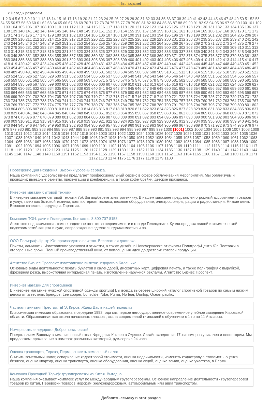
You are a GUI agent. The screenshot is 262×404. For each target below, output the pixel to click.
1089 (243, 142)
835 (240, 109)
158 (153, 31)
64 (55, 23)
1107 (159, 146)
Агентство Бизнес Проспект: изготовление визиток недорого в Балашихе (73, 263)
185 (94, 35)
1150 (56, 154)
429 (87, 64)
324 (87, 52)
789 (160, 105)
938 (226, 121)
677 (109, 92)
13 (48, 19)
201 (211, 35)
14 (54, 19)
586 (211, 80)
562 (36, 80)
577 (146, 80)
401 (138, 60)
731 (248, 97)
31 (143, 19)
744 (87, 101)
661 (248, 88)
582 (182, 80)
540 (131, 76)
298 (153, 47)
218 (80, 39)
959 (123, 125)
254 (87, 43)
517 (219, 72)
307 (219, 47)
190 (131, 35)
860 (167, 113)
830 (204, 109)
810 (58, 109)
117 (109, 27)
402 (146, 60)
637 (72, 88)
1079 (150, 142)
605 (94, 84)
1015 (56, 133)
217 (72, 39)
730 (240, 97)
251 (65, 43)
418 (7, 64)
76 (117, 23)
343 (226, 52)
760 (204, 101)
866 (211, 113)
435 (131, 64)
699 (14, 97)
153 (116, 31)
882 (72, 117)
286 (65, 47)
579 (160, 80)
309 (233, 47)
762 (219, 101)
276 (248, 43)
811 (65, 109)
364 (123, 56)
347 (255, 52)
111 (65, 27)
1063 (253, 138)
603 (80, 84)
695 (240, 92)
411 (211, 60)
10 (33, 19)
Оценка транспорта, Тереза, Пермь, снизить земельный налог (64, 352)
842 (36, 113)
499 (87, 72)
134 (233, 27)
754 (160, 101)
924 (123, 121)
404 (160, 60)
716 (138, 97)
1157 (121, 154)
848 (80, 113)
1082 (178, 142)
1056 (187, 138)
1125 (74, 150)
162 (182, 31)
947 (36, 125)
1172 (93, 158)
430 (94, 64)
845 (58, 113)
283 (43, 47)
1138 (197, 150)
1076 (121, 142)
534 (87, 76)
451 (248, 64)
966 (175, 125)
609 (123, 84)
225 (131, 39)
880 (58, 117)
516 (211, 72)
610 (131, 84)
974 (233, 125)
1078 (140, 142)
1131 (131, 150)
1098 (74, 146)
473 (153, 68)
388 (43, 60)
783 (116, 105)
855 (131, 113)
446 (211, 64)
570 (94, 80)
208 (7, 39)
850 (94, 113)
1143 (243, 150)
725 (204, 97)
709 (87, 97)
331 (138, 52)
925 (131, 121)
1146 (18, 154)
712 (109, 97)
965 (167, 125)
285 (58, 47)
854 (123, 113)
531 (65, 76)
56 (13, 23)
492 (36, 72)
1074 (103, 142)
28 (127, 19)
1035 (243, 133)
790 (167, 105)
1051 (140, 138)
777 (72, 105)
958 (116, 125)
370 (167, 56)
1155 (103, 154)
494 (50, 72)
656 (211, 88)
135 (240, 27)
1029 (187, 133)
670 (58, 92)
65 (60, 23)
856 (138, 113)
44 (210, 19)
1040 (37, 138)
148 (80, 31)
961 (138, 125)
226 (138, 39)
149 (87, 31)
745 (94, 101)
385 (21, 60)
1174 (112, 158)
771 (29, 105)
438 (153, 64)
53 (257, 19)
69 (81, 23)
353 (43, 56)
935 (204, 121)
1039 (28, 138)
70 (86, 23)
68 (76, 23)
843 (43, 113)
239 (233, 39)
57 (18, 23)
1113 (216, 146)
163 (189, 31)
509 (160, 72)
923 (116, 121)
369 (160, 56)
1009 (255, 129)
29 (132, 19)
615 (167, 84)
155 (131, 31)
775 (58, 105)
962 (146, 125)
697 (255, 92)
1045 (84, 138)
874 (14, 117)
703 (43, 97)
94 (211, 23)
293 (116, 47)
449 (233, 64)
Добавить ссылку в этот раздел (131, 398)
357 (72, 56)
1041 (46, 138)
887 (109, 117)
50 (242, 19)
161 (175, 31)
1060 (225, 138)
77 (122, 23)
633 (43, 88)
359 (87, 56)
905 (240, 117)
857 (146, 113)
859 (160, 113)
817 (109, 109)
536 (102, 76)
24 (106, 19)
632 (36, 88)
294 (123, 47)
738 (43, 101)
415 (240, 60)
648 (153, 88)
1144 (253, 150)
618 (189, 84)
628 (7, 88)
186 (102, 35)
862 (182, 113)
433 (116, 64)
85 (164, 23)
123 (153, 27)
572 (109, 80)
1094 (37, 146)
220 (94, 39)
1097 (65, 146)
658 (226, 88)
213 (43, 39)
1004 (208, 129)
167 (219, 31)
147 (72, 31)
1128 (103, 150)
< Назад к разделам (25, 13)
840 (21, 113)
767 (255, 101)
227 (146, 39)
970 (204, 125)
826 (175, 109)
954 (87, 125)
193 (153, 35)
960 (131, 125)
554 (233, 76)
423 (43, 64)
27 (121, 19)
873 (7, 117)
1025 (150, 133)
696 (248, 92)
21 (90, 19)
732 (255, 97)
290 (94, 47)
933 (189, 121)
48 (231, 19)
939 (233, 121)
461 (65, 68)
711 (102, 97)
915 (58, 121)
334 (160, 52)
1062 (243, 138)
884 (87, 117)
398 (116, 60)
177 (36, 35)
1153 (84, 154)
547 (182, 76)
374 (197, 56)
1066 (28, 142)
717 (146, 97)
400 (131, 60)
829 (197, 109)
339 (197, 52)
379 (233, 56)
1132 (140, 150)
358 (80, 56)
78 (128, 23)
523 (7, 76)
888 (116, 117)
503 (116, 72)
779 (87, 105)
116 (102, 27)
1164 (187, 154)
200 (204, 35)
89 (185, 23)
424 (50, 64)
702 (36, 97)
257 (109, 43)
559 (14, 80)
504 (123, 72)
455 (21, 68)
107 (36, 27)
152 (109, 31)
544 (160, 76)
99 (237, 23)
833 (226, 109)
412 (219, 60)
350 (21, 56)
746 (102, 101)
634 (50, 88)
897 (182, 117)
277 (255, 43)
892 (146, 117)
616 (175, 84)
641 (102, 88)
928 (153, 121)
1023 (131, 133)
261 (138, 43)
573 (116, 80)
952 (72, 125)
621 (211, 84)
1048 (112, 138)
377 (219, 56)
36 (168, 19)
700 (21, 97)
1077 (131, 142)
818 (116, 109)
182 (72, 35)
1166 (206, 154)
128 (189, 27)
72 (96, 23)
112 (72, 27)
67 (70, 23)
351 (29, 56)
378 (226, 56)
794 (197, 105)
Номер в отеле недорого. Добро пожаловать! (49, 330)
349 (14, 56)
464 (87, 68)
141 (29, 31)
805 (21, 109)
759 (197, 101)
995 (130, 129)
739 (50, 101)
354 (50, 56)
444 (197, 64)
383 (7, 60)
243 (7, 43)
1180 (168, 158)
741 (65, 101)
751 (138, 101)
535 (94, 76)
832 (219, 109)
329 (123, 52)
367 (146, 56)
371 (175, 56)
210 (21, 39)
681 (138, 92)
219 (87, 39)
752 (146, 101)
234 (197, 39)
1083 (187, 142)
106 (29, 27)
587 (219, 80)
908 (7, 121)
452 (255, 64)
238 (226, 39)
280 (21, 47)
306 (211, 47)
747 (109, 101)
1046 (93, 138)
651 (175, 88)
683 (153, 92)
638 (80, 88)
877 (36, 117)
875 (21, 117)
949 (50, 125)
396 (102, 60)
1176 (131, 158)
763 (226, 101)
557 (255, 76)
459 (50, 68)
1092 (18, 146)
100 (244, 23)
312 (255, 47)
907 (255, 117)
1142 (234, 150)
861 (175, 113)
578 (153, 80)
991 (101, 129)
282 (36, 47)
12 (43, 19)
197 (182, 35)
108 (43, 27)
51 (247, 19)
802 (255, 105)
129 (197, 27)
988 (79, 129)
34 (158, 19)
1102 (112, 146)
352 (36, 56)
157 (146, 31)
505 (131, 72)
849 (87, 113)
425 (58, 64)
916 (65, 121)
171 (248, 31)
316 (29, 52)
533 (80, 76)
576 (138, 80)
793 (189, 105)
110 (58, 27)
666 (29, 92)
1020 (103, 133)
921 (102, 121)
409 (197, 60)
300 (167, 47)
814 (87, 109)
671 (65, 92)
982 (35, 129)
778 (80, 105)
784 (123, 105)
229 (160, 39)
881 (65, 117)
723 (189, 97)
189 (123, 35)
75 (112, 23)
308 (226, 47)
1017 (74, 133)
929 (160, 121)
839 (14, 113)
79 (133, 23)
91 (196, 23)
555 (240, 76)
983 (43, 129)
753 (153, 101)
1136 (178, 150)
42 (200, 19)
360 (94, 56)
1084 (197, 142)
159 (160, 31)
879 (50, 117)
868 (226, 113)
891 (138, 117)
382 (255, 56)
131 (211, 27)
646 (138, 88)
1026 (159, 133)
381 (248, 56)
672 (72, 92)
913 (43, 121)
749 (123, 101)
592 (255, 80)
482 (219, 68)
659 (233, 88)
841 (29, 113)
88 (180, 23)
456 (29, 68)
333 (153, 52)
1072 (84, 142)
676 (102, 92)
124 (160, 27)
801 (248, 105)
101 (251, 23)
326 (102, 52)
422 (36, 64)
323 (80, 52)
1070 (65, 142)
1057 (197, 138)
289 (87, 47)
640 (94, 88)
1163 (178, 154)
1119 (18, 150)
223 (116, 39)
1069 (56, 142)
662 (255, 88)
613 (153, 84)
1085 (206, 142)
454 (14, 68)
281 (29, 47)
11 (38, 19)
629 (14, 88)
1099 (84, 146)
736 (29, 101)
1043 (65, 138)
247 (36, 43)
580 (167, 80)
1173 (103, 158)
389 (50, 60)
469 (123, 68)
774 (50, 105)
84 (159, 23)
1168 (225, 154)
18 (75, 19)
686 (175, 92)
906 (248, 117)
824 (160, 109)
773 (43, 105)
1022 (121, 133)
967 (182, 125)
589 (233, 80)
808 (43, 109)
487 (255, 68)
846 (65, 113)
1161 (159, 154)
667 (36, 92)
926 (138, 121)
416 (248, 60)
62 (44, 23)
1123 (56, 150)
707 (72, 97)
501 (102, 72)
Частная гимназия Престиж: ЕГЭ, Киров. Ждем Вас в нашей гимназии (71, 307)
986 (64, 129)
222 (109, 39)
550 (204, 76)
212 (36, 39)
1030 (197, 133)
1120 (28, 150)
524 (14, 76)
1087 (225, 142)
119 (123, 27)
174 (14, 35)
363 (116, 56)
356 (65, 56)
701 (29, 97)
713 (116, 97)
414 (233, 60)
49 (236, 19)
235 (204, 39)
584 (197, 80)
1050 (131, 138)
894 (160, 117)
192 (146, 35)
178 (43, 35)
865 (204, 113)
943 (7, 125)
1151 (65, 154)
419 (14, 64)
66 (65, 23)
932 (182, 121)
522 (255, 72)
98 (232, 23)
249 (50, 43)
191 (138, 35)
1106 (150, 146)
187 (109, 35)
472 (146, 68)
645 (131, 88)
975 (240, 125)
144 (50, 31)
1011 (18, 133)
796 (211, 105)
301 (175, 47)
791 (175, 105)
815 (94, 109)
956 (102, 125)
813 (80, 109)
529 (50, 76)
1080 (159, 142)
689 (197, 92)
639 (87, 88)
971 (211, 125)
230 (167, 39)
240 (240, 39)
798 (226, 105)
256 (102, 43)
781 (102, 105)
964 (160, 125)
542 (146, 76)
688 (189, 92)
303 (189, 47)
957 (109, 125)
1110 (187, 146)
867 (219, 113)
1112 (206, 146)
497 (72, 72)
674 (87, 92)
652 (182, 88)
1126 (84, 150)
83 (154, 23)
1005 (217, 129)
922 (109, 121)
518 (226, 72)
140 (21, 31)
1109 (178, 146)
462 (72, 68)
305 (204, 47)
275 (240, 43)
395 (94, 60)
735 (21, 101)
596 (29, 84)
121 (138, 27)
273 (226, 43)
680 (131, 92)
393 (80, 60)
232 (182, 39)
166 (211, 31)
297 (146, 47)
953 (80, 125)
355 (58, 56)
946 (29, 125)
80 (138, 23)
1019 (93, 133)
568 (80, 80)
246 (29, 43)
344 (233, 52)
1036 (253, 133)
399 (123, 60)
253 (80, 43)
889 (123, 117)
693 (226, 92)
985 (57, 129)
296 (138, 47)
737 (36, 101)
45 (216, 19)
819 (123, 109)
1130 (121, 150)
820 (131, 109)
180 (58, 35)
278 (7, 47)
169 (233, 31)
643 (116, 88)
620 (204, 84)
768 (7, 105)
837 (255, 109)
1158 (131, 154)
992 (108, 129)
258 (116, 43)
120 (131, 27)
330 (131, 52)
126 (175, 27)
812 (72, 109)
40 (189, 19)
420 (21, 64)
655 (204, 88)
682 (146, 92)
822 (146, 109)
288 (80, 47)
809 (50, 109)
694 (233, 92)
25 (111, 19)
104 (14, 27)
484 (233, 68)
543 (153, 76)
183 (80, 35)
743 (80, 101)
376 (211, 56)
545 (167, 76)
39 (184, 19)
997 (145, 129)
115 (94, 27)
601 (65, 84)
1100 (93, 146)
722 (182, 97)
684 (160, 92)
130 (204, 27)
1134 (159, 150)
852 (109, 113)
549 (197, 76)
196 (175, 35)
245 (21, 43)
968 (189, 125)
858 (153, 113)
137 (255, 27)
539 (123, 76)
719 (160, 97)
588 (226, 80)
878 (43, 117)
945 (21, 125)
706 (65, 97)
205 (240, 35)
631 (29, 88)
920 (94, 121)
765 (240, 101)
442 (182, 64)
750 (131, 101)
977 (255, 125)
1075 (112, 142)
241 (248, 39)
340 (204, 52)
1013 (37, 133)
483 (226, 68)
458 (43, 68)
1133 (150, 150)
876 (29, 117)
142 (36, 31)
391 (65, 60)
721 (175, 97)
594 (14, 84)
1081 (168, 142)
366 (138, 56)
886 (102, 117)
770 (21, 105)
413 (226, 60)
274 (233, 43)
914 (50, 121)
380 (240, 56)
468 (116, 68)
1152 (74, 154)
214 (50, 39)
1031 (206, 133)
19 (80, 19)
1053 (159, 138)
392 (72, 60)
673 (80, 92)
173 (7, 35)
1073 (93, 142)
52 (252, 19)
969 (197, 125)
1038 (18, 138)
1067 (37, 142)
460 (58, 68)
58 (23, 23)
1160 (150, 154)
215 (58, 39)
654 (197, 88)
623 (226, 84)
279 (14, 47)
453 (7, 68)
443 (189, 64)
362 (109, 56)
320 (58, 52)
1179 (159, 158)
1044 (74, 138)
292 (109, 47)
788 (153, 105)
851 (102, 113)
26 (116, 19)
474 (160, 68)
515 (204, 72)
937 (219, 121)
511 (175, 72)
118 (116, 27)
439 (160, 64)
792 (182, 105)
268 (189, 43)
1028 (178, 133)
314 (14, 52)
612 (146, 84)
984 (50, 129)
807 (36, 109)
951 (65, 125)
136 (248, 27)
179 (50, 35)
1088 (234, 142)
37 (174, 19)
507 (146, 72)
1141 (225, 150)
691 (211, 92)
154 (123, 31)
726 (211, 97)
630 (21, 88)
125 (167, 27)
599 (50, 84)
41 (195, 19)
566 (65, 80)
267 (182, 43)
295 (131, 47)
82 (149, 23)
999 (159, 129)
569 (87, 80)
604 (87, 84)
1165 (197, 154)
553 (226, 76)
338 (189, 52)
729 (233, 97)
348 (7, 56)
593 (7, 84)
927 (146, 121)
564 (50, 80)
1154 (93, 154)
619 (197, 84)
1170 (243, 154)
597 (36, 84)
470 (131, 68)
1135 (168, 150)
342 (219, 52)
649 (160, 88)
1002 (189, 129)
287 (72, 47)
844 (50, 113)
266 (175, 43)
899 (197, 117)
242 (255, 39)
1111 (197, 146)
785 (131, 105)
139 (14, 31)
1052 (150, 138)
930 (167, 121)
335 (167, 52)
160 (167, 31)
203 (226, 35)
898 (189, 117)
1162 (168, 154)
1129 (112, 150)
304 (197, 47)
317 (36, 52)
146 (65, 31)
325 (94, 52)
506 (138, 72)
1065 (18, 142)
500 (94, 72)
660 (240, 88)
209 (14, 39)
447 (219, 64)
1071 (74, 142)
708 (80, 97)
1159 (140, 154)
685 (167, 92)
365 (131, 56)
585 (204, 80)
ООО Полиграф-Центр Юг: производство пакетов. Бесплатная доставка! (73, 241)
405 (167, 60)
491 (29, 72)
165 (204, 31)
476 (175, 68)
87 (175, 23)
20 (85, 19)
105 (21, 27)
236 (211, 39)
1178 (150, 158)
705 (58, 97)
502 (109, 72)
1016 (65, 133)
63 (49, 23)
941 (248, 121)
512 (182, 72)
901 (211, 117)
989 (86, 129)
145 (58, 31)
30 (137, 19)
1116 (243, 146)
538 (116, 76)
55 (8, 23)
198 (189, 35)
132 (219, 27)
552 (219, 76)
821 (138, 109)
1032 (216, 133)
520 (240, 72)
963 (153, 125)
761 (211, 101)
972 (219, 125)
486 (248, 68)
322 (72, 52)
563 (43, 80)
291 (102, 47)
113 (80, 27)
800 (240, 105)
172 (255, 31)
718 (153, 97)
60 (34, 23)
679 (123, 92)
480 (204, 68)
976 (248, 125)
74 (107, 23)
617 (182, 84)
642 (109, 88)
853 (116, 113)
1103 (121, 146)
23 (101, 19)
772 (36, 105)
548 (189, 76)
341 (211, 52)
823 (153, 109)
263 (153, 43)
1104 (131, 146)
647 (146, 88)
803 (7, 109)
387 (36, 60)
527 (36, 76)
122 (146, 27)
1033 (225, 133)
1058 (206, 138)
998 (152, 129)
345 (240, 52)
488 (7, 72)
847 (72, 113)
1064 (9, 142)
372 (182, 56)
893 (153, 117)
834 (233, 109)
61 (39, 23)
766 (248, 101)
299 (160, 47)
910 (21, 121)
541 (138, 76)
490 (21, 72)
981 (28, 129)
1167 (216, 154)
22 (95, 19)
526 (29, 76)
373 (189, 56)
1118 (9, 150)
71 (91, 23)
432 (109, 64)
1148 (37, 154)
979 (13, 129)
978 (6, 129)
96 (222, 23)
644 (123, 88)
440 (167, 64)
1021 (112, 133)
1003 (198, 129)
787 (146, 105)
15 (59, 19)
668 (43, 92)
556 (248, 76)
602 (72, 84)
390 (58, 60)
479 (197, 68)
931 (175, 121)
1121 (37, 150)
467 (109, 68)
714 (123, 97)
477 (182, 68)
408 (189, 60)
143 (43, 31)
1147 (28, 154)
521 (248, 72)
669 (50, 92)
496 (65, 72)
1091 (9, 146)
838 (7, 113)
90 (190, 23)
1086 (216, 142)
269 (197, 43)
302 (182, 47)
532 (72, 76)
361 (102, 56)
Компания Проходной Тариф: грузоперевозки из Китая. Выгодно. (66, 374)
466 (102, 68)
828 (189, 109)
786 (138, 105)
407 (182, 60)
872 (255, 113)
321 (65, 52)
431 (102, 64)
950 (58, 125)
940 (240, 121)
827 (182, 109)
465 (94, 68)
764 (233, 101)
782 (109, 105)
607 (109, 84)
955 (94, 125)
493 (43, 72)
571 (102, 80)
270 (204, 43)
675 (94, 92)
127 (182, 27)
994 (123, 129)
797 (219, 105)
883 (80, 117)
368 (153, 56)
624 (233, 84)
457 (36, 68)
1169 (234, 154)
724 (197, 97)
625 (240, 84)
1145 (9, 154)
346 (248, 52)
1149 (46, 154)
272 (219, 43)
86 (170, 23)
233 (189, 39)
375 (204, 56)
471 (138, 68)
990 (94, 129)
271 (211, 43)
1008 (245, 129)
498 (80, 72)
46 (221, 19)
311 (248, 47)
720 (167, 97)
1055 (178, 138)
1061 (234, 138)
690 (204, 92)
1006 (226, 129)
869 (233, 113)
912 (36, 121)
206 (248, 35)
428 (80, 64)
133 (226, 27)
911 (29, 121)
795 (204, 105)
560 (21, 80)
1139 (206, 150)
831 (211, 109)
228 (153, 39)
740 (58, 101)
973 (226, 125)
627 (255, 84)
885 (94, 117)
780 (94, 105)
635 (58, 88)
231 (175, 39)
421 (29, 64)
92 (201, 23)
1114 (225, 146)
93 (206, 23)
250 (58, 43)
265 (167, 43)
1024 (140, 133)
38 (179, 19)
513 (189, 72)
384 (14, 60)
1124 (65, 150)
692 (219, 92)
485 (240, 68)
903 (226, 117)
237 (219, 39)
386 (29, 60)
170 (240, 31)
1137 (187, 150)
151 (102, 31)
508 (153, 72)
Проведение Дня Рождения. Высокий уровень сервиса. (58, 170)
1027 (168, 133)
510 (167, 72)
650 (167, 88)
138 (7, 31)
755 (167, 101)
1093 (28, 146)
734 (14, 101)
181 (65, 35)
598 (43, 84)
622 (219, 84)
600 (58, 84)
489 (14, 72)
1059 (216, 138)
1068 (46, 142)
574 (123, 80)
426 (65, 64)
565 (58, 80)
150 (94, 31)
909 (14, 121)
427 (72, 64)
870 (240, 113)
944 (14, 125)
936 (211, 121)
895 (167, 117)
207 (255, 35)
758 (189, 101)
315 (21, 52)
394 (87, 60)
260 (131, 43)
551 (211, 76)
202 (219, 35)
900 (204, 117)
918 (80, 121)
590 (240, 80)
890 (131, 117)
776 (65, 105)
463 (80, 68)
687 (182, 92)
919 (87, 121)
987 (72, 129)
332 (146, 52)
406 (175, 60)
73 (102, 23)
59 (29, 23)
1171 (253, 154)
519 (233, 72)
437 (146, 64)
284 (50, 47)
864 (197, 113)
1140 (216, 150)
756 (175, 101)
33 (153, 19)
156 (138, 31)
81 (144, 23)
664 (14, 92)
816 (102, 109)
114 (87, 27)
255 (94, 43)
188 (116, 35)
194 (160, 35)
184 (87, 35)
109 (50, 27)
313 (7, 52)
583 (189, 80)
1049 (121, 138)
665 (21, 92)
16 (64, 19)
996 (137, 129)
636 (65, 88)
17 (69, 19)
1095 (46, 146)
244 (14, 43)
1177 (140, 158)
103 (7, 27)
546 (175, 76)
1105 (140, 146)
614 (160, 84)
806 (29, 109)
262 (146, 43)
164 (197, 31)
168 (226, 31)
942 (255, 121)
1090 (253, 142)
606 (102, 84)
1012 (28, 133)
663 (7, 92)
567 (72, 80)
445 (204, 64)
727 (219, 97)
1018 (84, 133)
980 (20, 129)
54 (2, 23)
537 (109, 76)
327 (109, 52)
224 (123, 39)
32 (148, 19)
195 (167, 35)
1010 (9, 133)
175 (21, 35)
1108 (168, 146)
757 (182, 101)
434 (123, 64)
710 (94, 97)
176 (29, 35)
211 (29, 39)
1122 (46, 150)
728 (226, 97)
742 (72, 101)
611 (138, 84)
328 (116, 52)
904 (233, 117)
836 (248, 109)
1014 (46, 133)
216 (65, 39)
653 (189, 88)
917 (72, 121)
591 (248, 80)
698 (7, 97)
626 (248, 84)
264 (160, 43)
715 (131, 97)
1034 (234, 133)
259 (123, 43)
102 (258, 23)
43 (205, 19)
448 (226, 64)
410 (204, 60)
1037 (9, 138)
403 (153, 60)
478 (189, 68)
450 (240, 64)
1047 (103, 138)
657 (219, 88)
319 (50, 52)
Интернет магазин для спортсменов (41, 285)
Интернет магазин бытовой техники (41, 192)
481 (211, 68)
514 (197, 72)
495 (58, 72)
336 (175, 52)
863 (189, 113)
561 (29, 80)
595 (21, 84)
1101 (103, 146)
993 (116, 129)
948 (43, 125)
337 (182, 52)
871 (248, 113)
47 (226, 19)
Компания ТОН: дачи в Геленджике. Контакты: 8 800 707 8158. (64, 219)
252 (72, 43)
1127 (93, 150)
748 (116, 101)
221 (102, 39)
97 (227, 23)
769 (14, 105)
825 (167, 109)
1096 (56, 146)
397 (109, 60)
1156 (112, 154)
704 (50, 97)
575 (131, 80)
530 (58, 76)
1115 (234, 146)
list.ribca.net (131, 3)
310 (240, 47)
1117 (253, 146)
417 (255, 60)
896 (175, 117)
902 (219, 117)
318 (43, 52)
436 (138, 64)
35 (163, 19)
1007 (236, 129)
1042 (56, 138)
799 (233, 105)
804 (14, 109)
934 (197, 121)
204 (233, 35)
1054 (168, 138)
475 (167, 68)
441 (175, 64)
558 (7, 80)
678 (116, 92)
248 (43, 43)
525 (21, 76)
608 (116, 84)
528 (43, 76)
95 (217, 23)
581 (175, 80)
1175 (121, 158)
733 (7, 101)
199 (197, 35)
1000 (168, 129)
